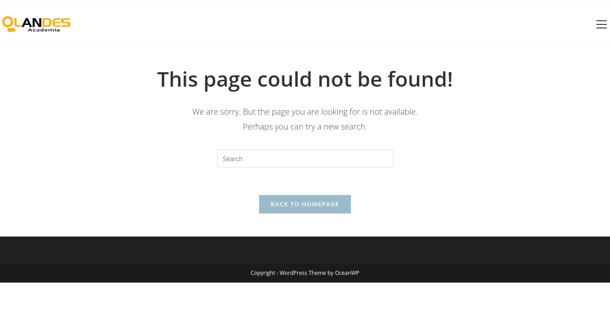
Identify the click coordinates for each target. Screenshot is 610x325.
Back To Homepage (305, 204)
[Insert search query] (305, 158)
